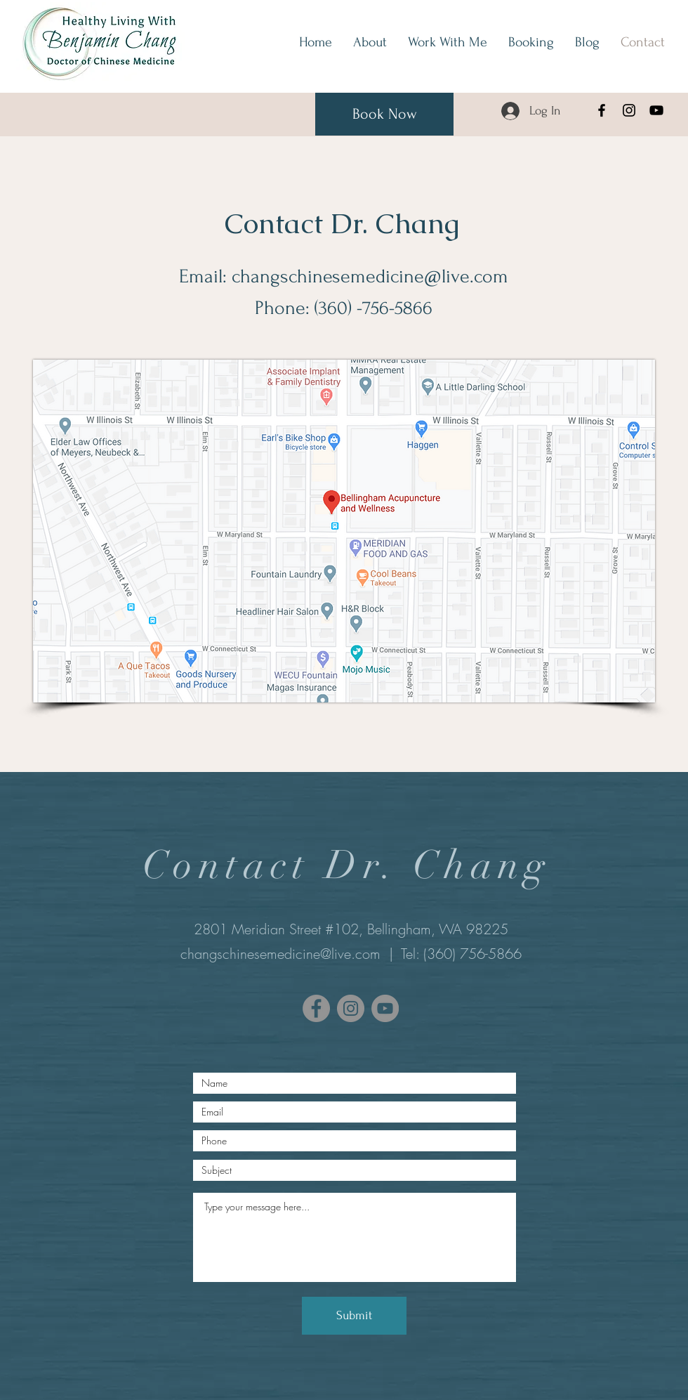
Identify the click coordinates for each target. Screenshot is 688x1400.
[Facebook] (601, 110)
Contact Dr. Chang (342, 223)
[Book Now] (384, 114)
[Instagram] (629, 110)
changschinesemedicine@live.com (370, 276)
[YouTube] (656, 110)
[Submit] (354, 1316)
